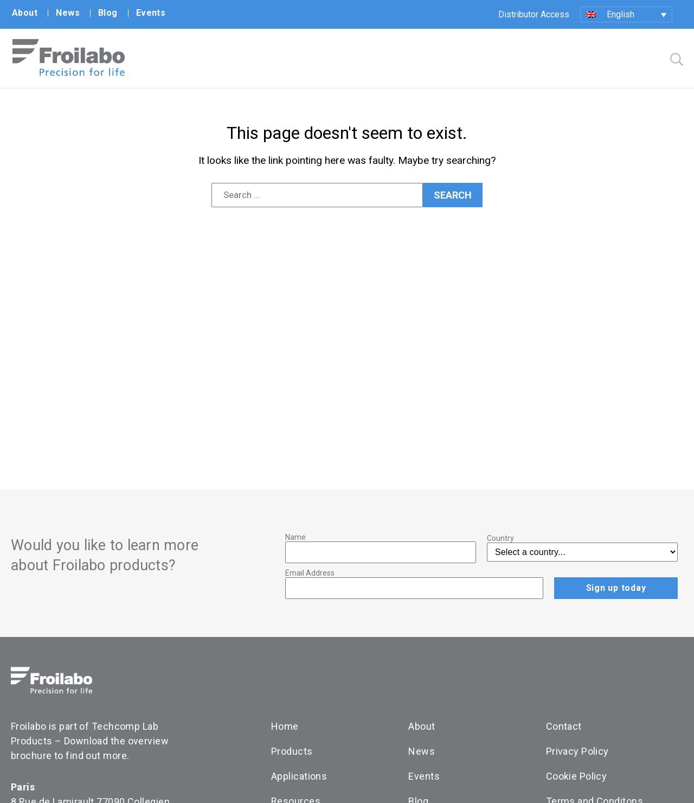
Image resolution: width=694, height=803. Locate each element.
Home (285, 726)
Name (295, 537)
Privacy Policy (577, 751)
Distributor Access (533, 14)
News (68, 13)
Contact (564, 726)
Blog (108, 13)
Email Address (310, 573)
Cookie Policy (576, 776)
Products (292, 751)
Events (151, 13)
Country (500, 538)
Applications (299, 776)
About (24, 13)
